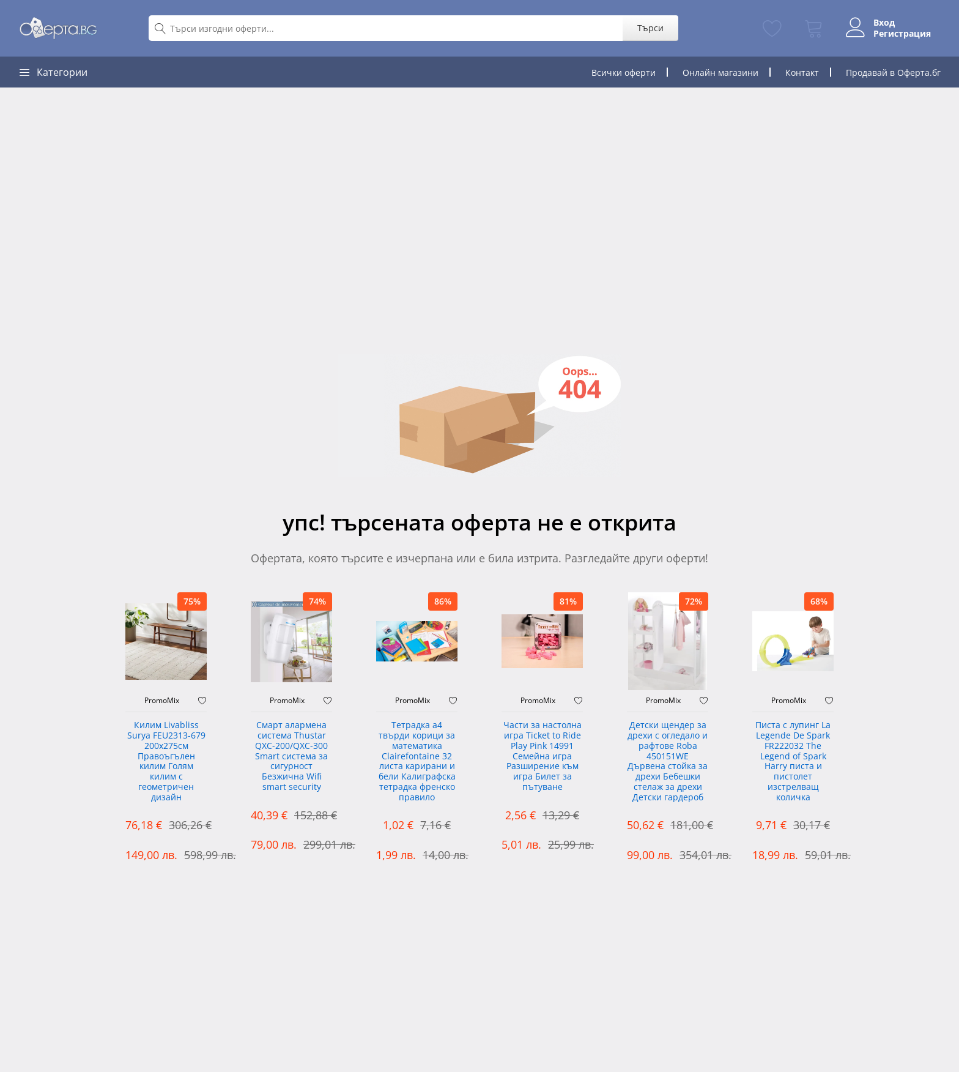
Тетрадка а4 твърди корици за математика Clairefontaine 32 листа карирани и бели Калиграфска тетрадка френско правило (417, 761)
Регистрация (902, 33)
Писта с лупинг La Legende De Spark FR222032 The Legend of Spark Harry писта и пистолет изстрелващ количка (793, 761)
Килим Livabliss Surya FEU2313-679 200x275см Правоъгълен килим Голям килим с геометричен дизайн (166, 761)
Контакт (802, 72)
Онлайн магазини (720, 72)
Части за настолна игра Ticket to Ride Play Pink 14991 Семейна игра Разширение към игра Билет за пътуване (542, 756)
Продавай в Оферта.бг (893, 72)
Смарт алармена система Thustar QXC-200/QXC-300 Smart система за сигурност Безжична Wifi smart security (291, 756)
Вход (884, 22)
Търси (650, 28)
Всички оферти (623, 72)
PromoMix (161, 700)
